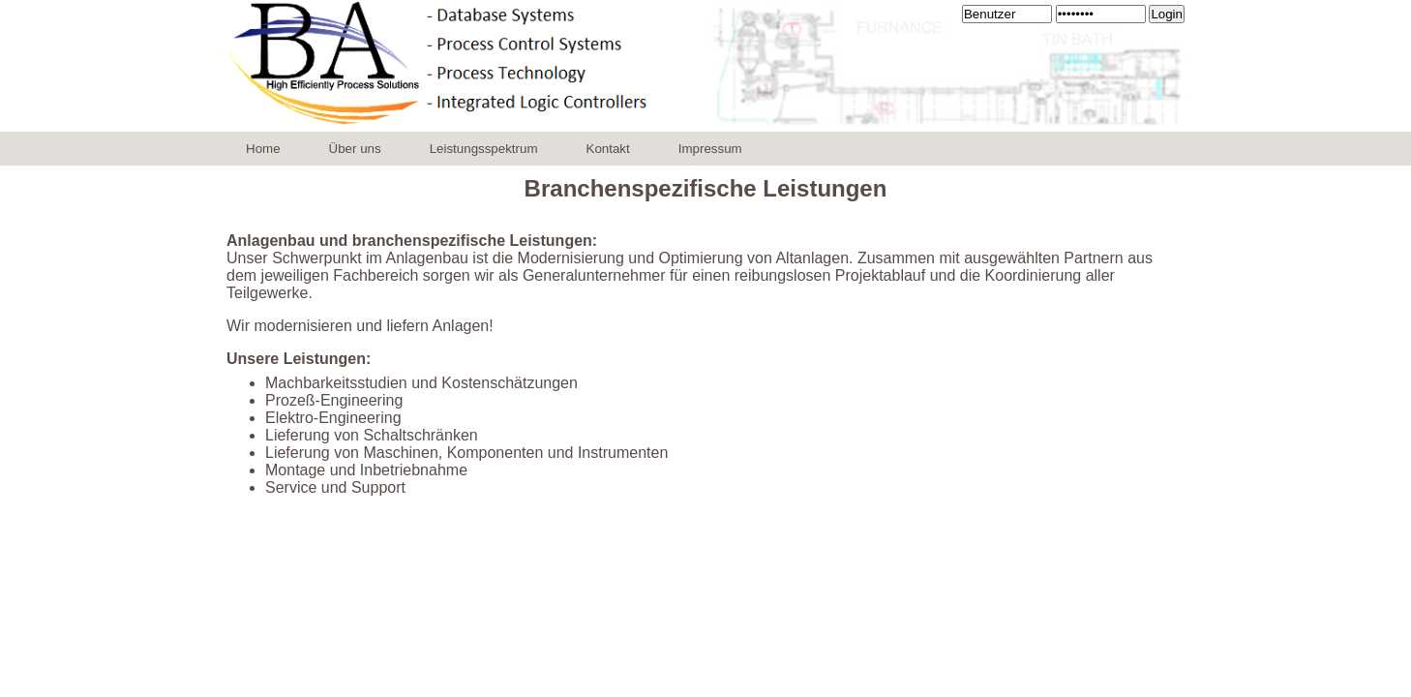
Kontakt (608, 148)
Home (263, 148)
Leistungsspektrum (484, 148)
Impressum (710, 148)
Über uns (355, 148)
